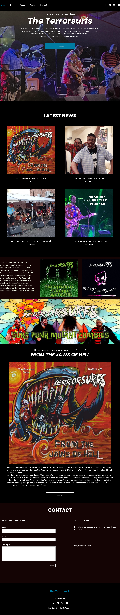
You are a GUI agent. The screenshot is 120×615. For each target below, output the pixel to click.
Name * (5, 528)
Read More (31, 182)
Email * (4, 536)
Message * (6, 545)
